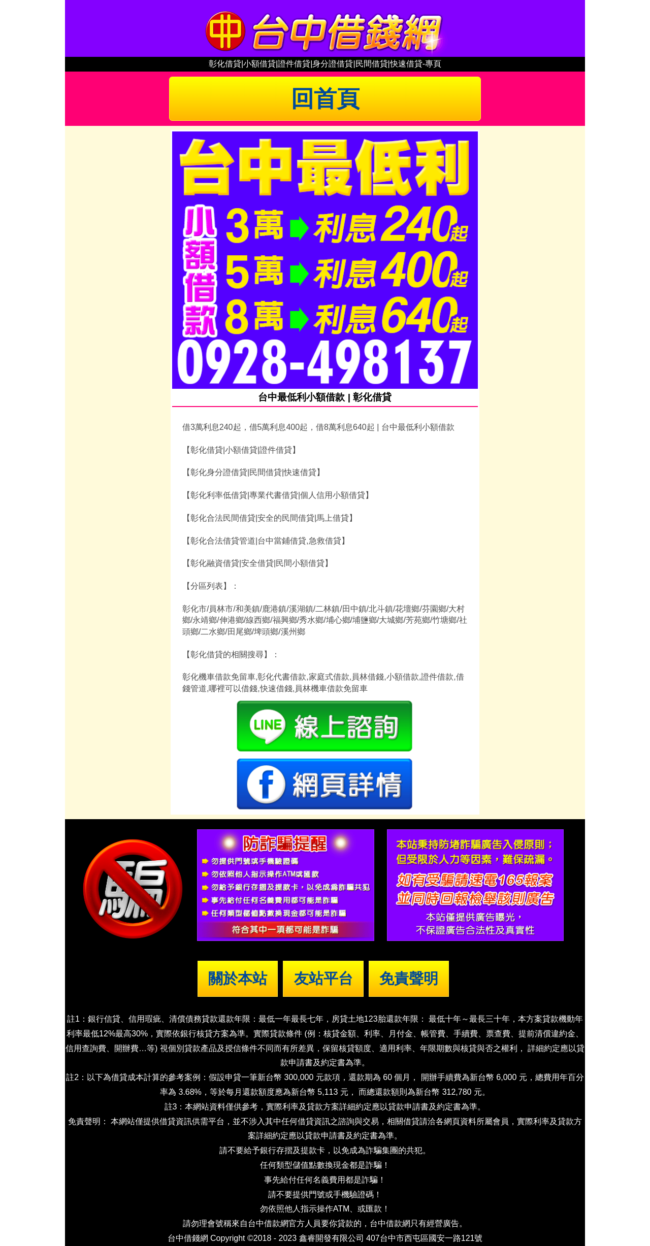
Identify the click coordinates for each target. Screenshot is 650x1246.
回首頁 (325, 98)
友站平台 (323, 978)
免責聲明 (408, 978)
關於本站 (237, 978)
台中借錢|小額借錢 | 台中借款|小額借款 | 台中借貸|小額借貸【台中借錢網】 (325, 28)
